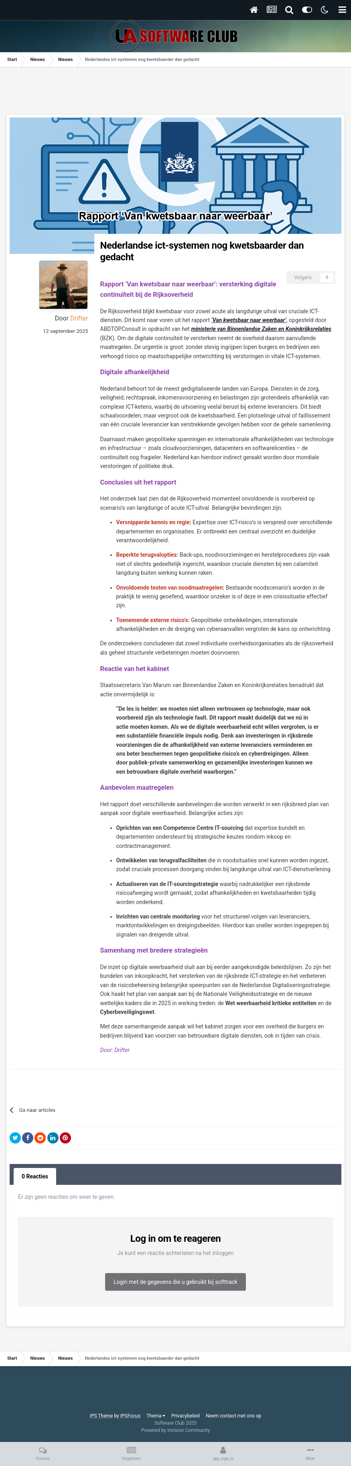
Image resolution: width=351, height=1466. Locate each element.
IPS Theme (101, 1416)
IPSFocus (130, 1416)
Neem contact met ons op (233, 1416)
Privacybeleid (185, 1416)
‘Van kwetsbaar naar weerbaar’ (248, 320)
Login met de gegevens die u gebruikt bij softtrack (175, 1282)
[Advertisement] (176, 93)
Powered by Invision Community (175, 1430)
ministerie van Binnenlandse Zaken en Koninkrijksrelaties (261, 329)
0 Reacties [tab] (35, 1176)
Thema (155, 1416)
